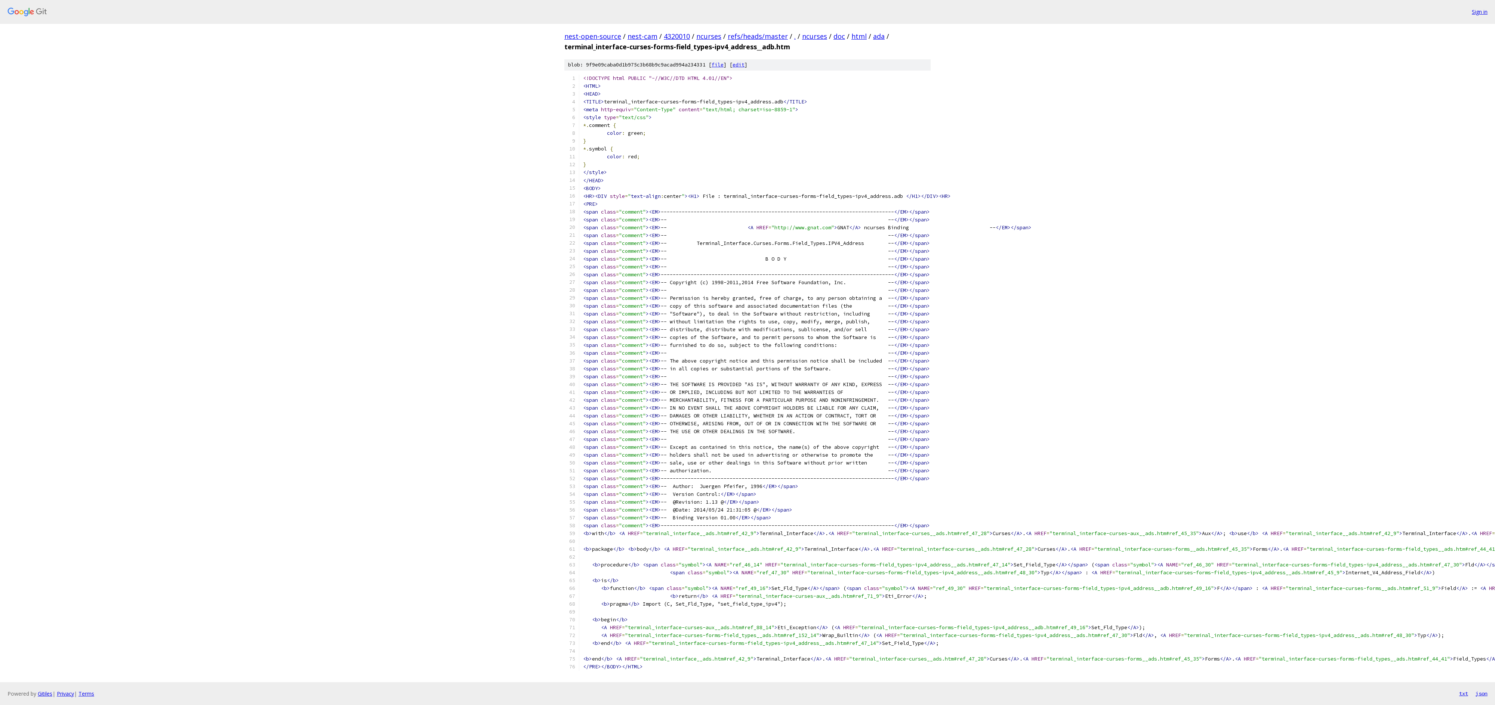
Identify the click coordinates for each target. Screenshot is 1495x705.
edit (739, 65)
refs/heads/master (758, 36)
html (859, 36)
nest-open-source (592, 36)
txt (1463, 693)
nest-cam (642, 36)
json (1482, 693)
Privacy (65, 693)
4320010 (677, 36)
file (718, 65)
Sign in (1480, 11)
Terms (86, 693)
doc (839, 36)
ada (879, 36)
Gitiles (45, 693)
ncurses (708, 36)
